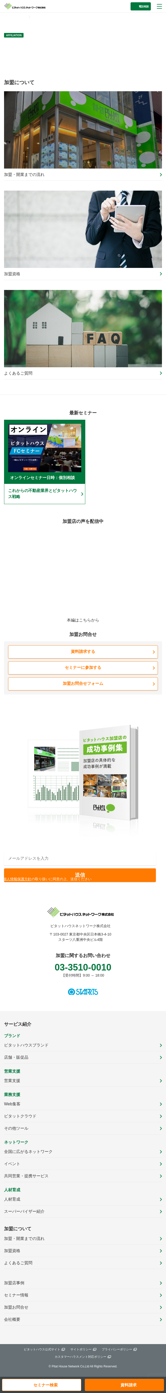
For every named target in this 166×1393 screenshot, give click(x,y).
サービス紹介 (17, 1024)
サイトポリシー (81, 1349)
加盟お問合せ (16, 1307)
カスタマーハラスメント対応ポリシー (80, 1357)
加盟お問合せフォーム (83, 683)
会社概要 (12, 1319)
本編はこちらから (83, 620)
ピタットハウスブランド (26, 1045)
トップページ (15, 17)
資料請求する (83, 651)
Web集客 (12, 1104)
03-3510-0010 (83, 967)
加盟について (17, 1228)
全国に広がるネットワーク (28, 1151)
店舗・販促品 (16, 1057)
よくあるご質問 (18, 1263)
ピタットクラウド (20, 1116)
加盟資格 (12, 1251)
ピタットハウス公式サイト (42, 1349)
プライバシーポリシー (117, 1349)
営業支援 (12, 1080)
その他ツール (16, 1128)
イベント (12, 1164)
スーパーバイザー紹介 (24, 1211)
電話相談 (144, 6)
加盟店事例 (14, 1283)
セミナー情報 (16, 1295)
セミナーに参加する (83, 667)
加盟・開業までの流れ (24, 1238)
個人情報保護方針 (17, 879)
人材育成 (12, 1199)
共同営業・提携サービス (26, 1176)
